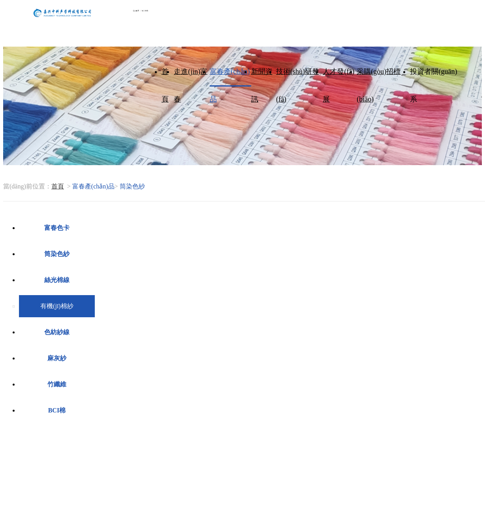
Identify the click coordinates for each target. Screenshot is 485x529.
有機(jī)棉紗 (56, 306)
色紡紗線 (57, 332)
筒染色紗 (57, 253)
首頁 (57, 186)
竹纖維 (56, 384)
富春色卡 (57, 227)
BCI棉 (57, 410)
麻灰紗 (56, 358)
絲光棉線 (57, 280)
